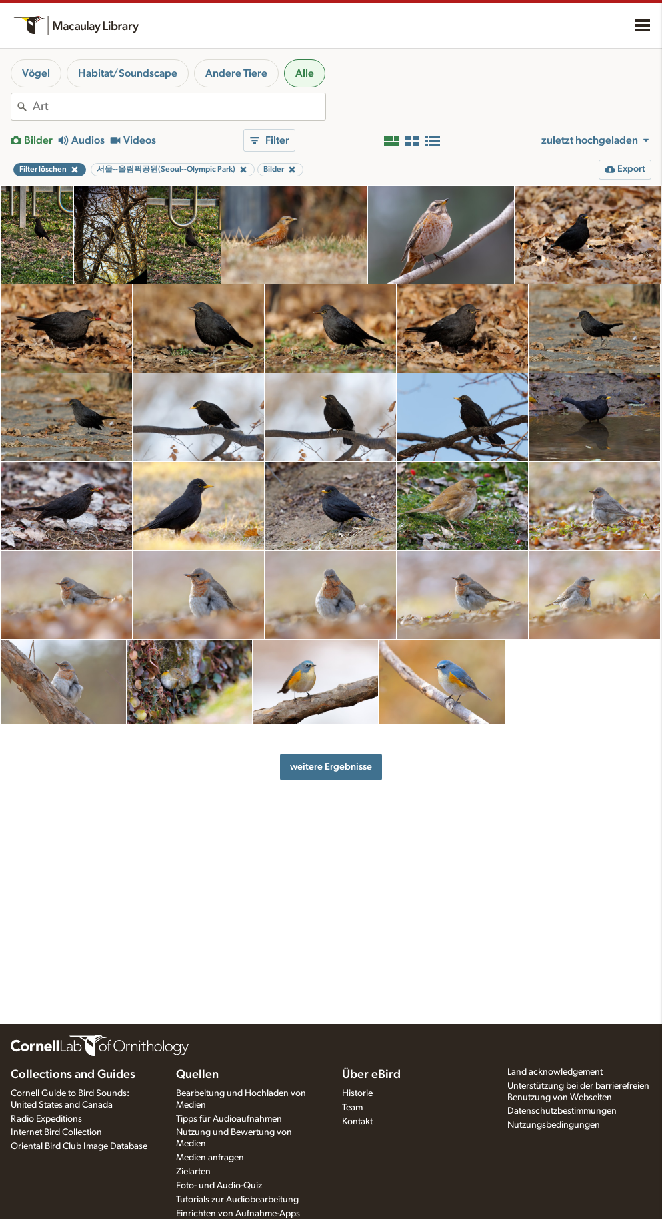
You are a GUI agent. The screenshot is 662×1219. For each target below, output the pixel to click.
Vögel (36, 73)
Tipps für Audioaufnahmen (229, 1119)
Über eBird (371, 1075)
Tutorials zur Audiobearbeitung (237, 1199)
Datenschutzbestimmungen (562, 1111)
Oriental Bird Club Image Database (79, 1146)
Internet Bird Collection (56, 1132)
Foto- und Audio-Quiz (219, 1185)
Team (352, 1107)
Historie (357, 1093)
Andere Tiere (236, 73)
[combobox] (179, 106)
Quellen (197, 1075)
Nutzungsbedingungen (553, 1125)
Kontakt (357, 1121)
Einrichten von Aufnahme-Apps (238, 1213)
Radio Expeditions (46, 1119)
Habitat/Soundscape (127, 73)
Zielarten (193, 1171)
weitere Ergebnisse (331, 767)
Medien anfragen (210, 1157)
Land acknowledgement (555, 1072)
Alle (304, 73)
